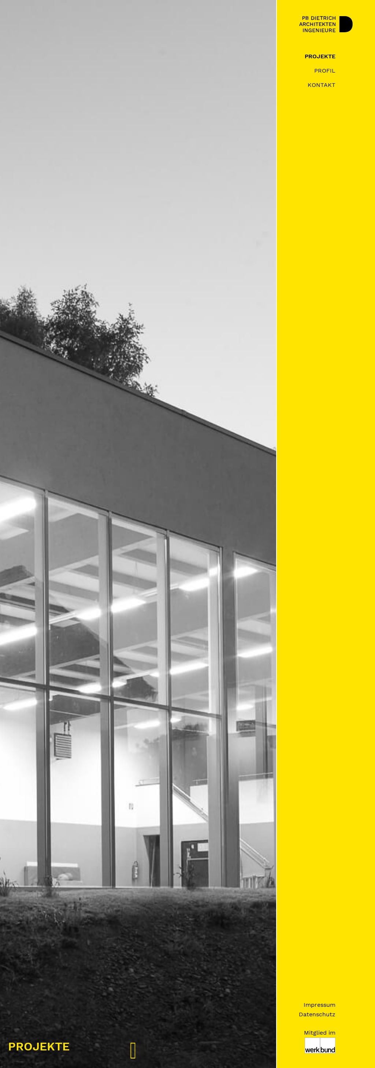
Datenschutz (317, 1014)
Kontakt (321, 84)
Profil (324, 70)
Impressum (319, 1004)
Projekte (320, 56)
